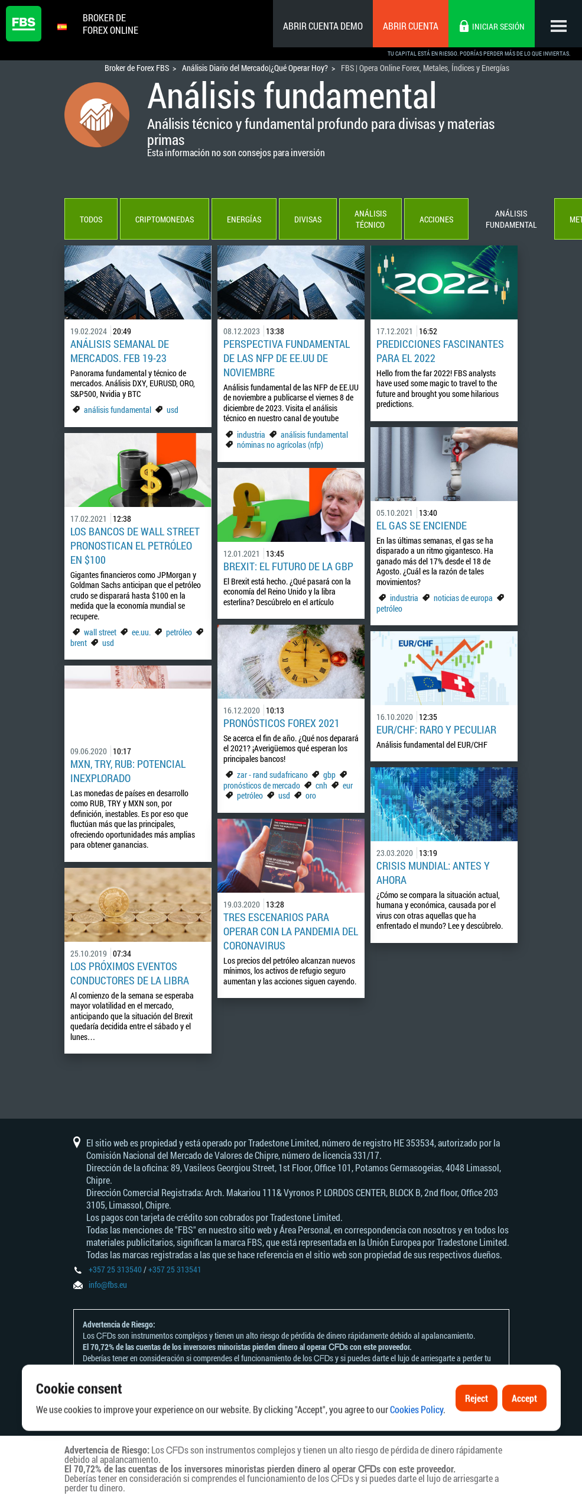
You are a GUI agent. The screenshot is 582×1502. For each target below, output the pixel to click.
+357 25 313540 (115, 1269)
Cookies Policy (416, 1440)
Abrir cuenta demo (323, 26)
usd (172, 409)
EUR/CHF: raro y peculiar (436, 729)
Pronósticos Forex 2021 (281, 723)
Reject (476, 1429)
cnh (321, 785)
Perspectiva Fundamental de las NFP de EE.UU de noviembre (286, 358)
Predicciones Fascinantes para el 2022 (440, 351)
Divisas (307, 219)
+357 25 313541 (174, 1269)
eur (348, 785)
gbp (329, 774)
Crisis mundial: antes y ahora (433, 872)
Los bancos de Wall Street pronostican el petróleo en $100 (135, 545)
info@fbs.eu (108, 1284)
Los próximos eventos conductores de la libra (129, 973)
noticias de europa (463, 597)
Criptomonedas (164, 219)
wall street (100, 632)
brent (78, 642)
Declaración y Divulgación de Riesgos (229, 1380)
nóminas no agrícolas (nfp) (280, 444)
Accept (524, 1429)
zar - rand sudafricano (272, 774)
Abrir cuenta (410, 26)
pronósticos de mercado (261, 785)
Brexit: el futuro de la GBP (288, 566)
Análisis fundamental (511, 219)
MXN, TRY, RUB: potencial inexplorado (128, 771)
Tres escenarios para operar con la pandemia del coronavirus (290, 931)
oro (310, 795)
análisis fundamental (117, 409)
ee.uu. (141, 632)
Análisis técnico (370, 219)
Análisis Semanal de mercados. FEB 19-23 (119, 351)
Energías (244, 219)
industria (251, 434)
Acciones (436, 219)
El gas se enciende (421, 525)
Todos (91, 219)
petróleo (389, 608)
